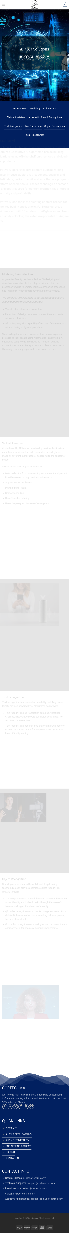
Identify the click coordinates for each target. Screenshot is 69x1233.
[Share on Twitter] (31, 57)
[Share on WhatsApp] (21, 57)
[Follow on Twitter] (15, 1106)
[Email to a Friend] (37, 57)
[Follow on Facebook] (4, 1106)
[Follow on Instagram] (10, 1106)
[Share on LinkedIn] (48, 57)
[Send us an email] (20, 1106)
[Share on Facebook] (26, 57)
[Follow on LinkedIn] (26, 1106)
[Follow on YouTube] (31, 1106)
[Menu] (4, 4)
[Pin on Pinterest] (42, 57)
